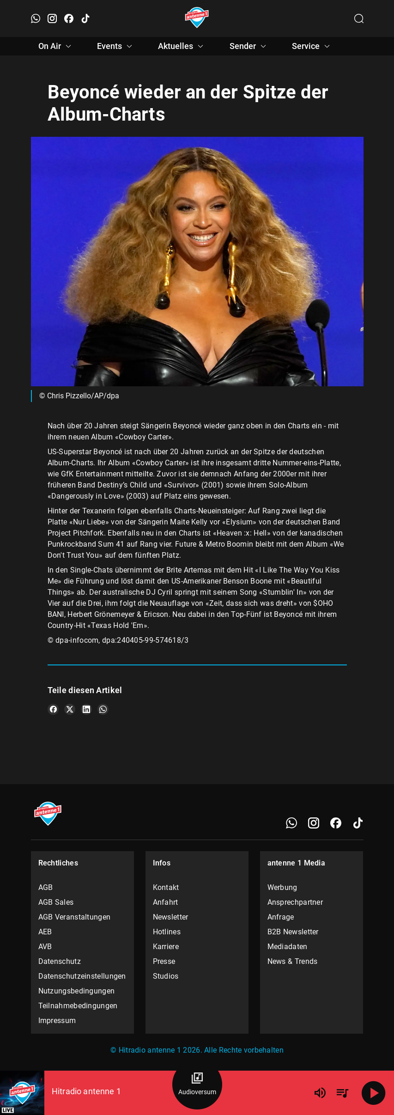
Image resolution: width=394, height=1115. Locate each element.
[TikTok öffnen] (85, 18)
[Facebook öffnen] (68, 18)
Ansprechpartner (295, 902)
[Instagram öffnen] (52, 18)
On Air (56, 46)
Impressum (57, 1020)
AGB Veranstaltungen (74, 917)
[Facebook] (335, 823)
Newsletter (170, 917)
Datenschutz (59, 961)
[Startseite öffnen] (197, 18)
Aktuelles (182, 46)
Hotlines (167, 931)
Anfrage (280, 917)
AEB (45, 931)
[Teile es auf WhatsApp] (103, 709)
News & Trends (292, 961)
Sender (249, 46)
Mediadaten (287, 946)
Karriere (166, 946)
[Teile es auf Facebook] (53, 709)
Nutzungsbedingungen (76, 991)
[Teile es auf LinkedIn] (86, 709)
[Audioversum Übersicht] (197, 1084)
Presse (164, 961)
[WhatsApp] (291, 823)
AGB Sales (56, 902)
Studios (166, 976)
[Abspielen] (374, 1093)
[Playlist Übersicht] (342, 1092)
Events (116, 46)
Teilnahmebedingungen (78, 1005)
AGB (45, 887)
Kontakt (166, 887)
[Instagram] (313, 823)
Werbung (282, 887)
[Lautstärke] (320, 1092)
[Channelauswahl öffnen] (359, 18)
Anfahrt (165, 902)
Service (312, 46)
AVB (45, 946)
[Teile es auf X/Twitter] (69, 709)
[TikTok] (358, 823)
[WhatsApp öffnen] (35, 18)
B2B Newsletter (293, 931)
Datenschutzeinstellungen (82, 976)
